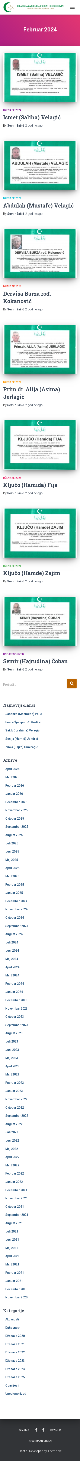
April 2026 (12, 769)
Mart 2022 (12, 1165)
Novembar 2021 (16, 1198)
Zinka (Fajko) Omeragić (21, 747)
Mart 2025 (12, 876)
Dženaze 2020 (15, 1336)
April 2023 (12, 1066)
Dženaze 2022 (15, 1352)
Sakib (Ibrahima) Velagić (22, 730)
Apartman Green (40, 1440)
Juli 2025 (11, 843)
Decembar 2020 (16, 1289)
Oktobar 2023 (14, 1016)
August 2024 (14, 934)
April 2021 (12, 1256)
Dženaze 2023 (15, 1360)
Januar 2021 (14, 1281)
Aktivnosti (12, 1319)
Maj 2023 (11, 1058)
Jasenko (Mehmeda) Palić (23, 714)
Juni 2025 (12, 851)
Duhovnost (12, 1327)
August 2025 (14, 835)
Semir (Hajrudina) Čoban (35, 661)
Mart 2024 (12, 975)
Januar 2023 (14, 1091)
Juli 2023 (11, 1041)
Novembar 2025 (16, 810)
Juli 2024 (11, 942)
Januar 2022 (14, 1182)
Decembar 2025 (16, 802)
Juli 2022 (11, 1132)
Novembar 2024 (16, 909)
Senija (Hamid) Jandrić (21, 738)
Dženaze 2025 (15, 1377)
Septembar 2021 (16, 1214)
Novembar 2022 (16, 1099)
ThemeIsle (54, 1451)
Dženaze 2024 (12, 110)
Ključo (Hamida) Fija (30, 484)
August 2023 (14, 1033)
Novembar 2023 (16, 1008)
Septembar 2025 (16, 826)
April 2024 (12, 967)
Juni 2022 (12, 1140)
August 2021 (14, 1223)
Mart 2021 (12, 1264)
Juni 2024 (12, 950)
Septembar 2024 (16, 926)
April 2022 (12, 1157)
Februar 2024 (14, 983)
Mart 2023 (12, 1074)
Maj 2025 (11, 860)
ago (34, 125)
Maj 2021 (11, 1248)
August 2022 (14, 1124)
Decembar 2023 (16, 1000)
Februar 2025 (14, 884)
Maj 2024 (11, 959)
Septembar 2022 (16, 1115)
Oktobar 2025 (14, 818)
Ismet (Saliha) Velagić (32, 117)
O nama (24, 1430)
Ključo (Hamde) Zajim (31, 573)
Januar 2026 (14, 793)
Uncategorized (13, 654)
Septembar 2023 (16, 1025)
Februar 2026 (14, 785)
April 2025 (12, 868)
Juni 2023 (12, 1050)
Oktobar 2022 (14, 1107)
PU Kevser (43, 1430)
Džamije (55, 1430)
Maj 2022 (11, 1149)
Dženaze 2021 (15, 1344)
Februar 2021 (14, 1272)
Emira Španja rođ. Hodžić (23, 722)
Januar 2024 (14, 992)
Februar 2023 (14, 1082)
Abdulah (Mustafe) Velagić (38, 205)
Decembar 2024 (16, 901)
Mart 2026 (12, 777)
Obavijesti (12, 1385)
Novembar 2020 (16, 1297)
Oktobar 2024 (14, 917)
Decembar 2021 (16, 1190)
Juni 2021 (12, 1239)
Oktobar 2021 (14, 1206)
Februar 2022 (14, 1173)
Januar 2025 (14, 892)
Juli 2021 (11, 1231)
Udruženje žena (36, 1430)
